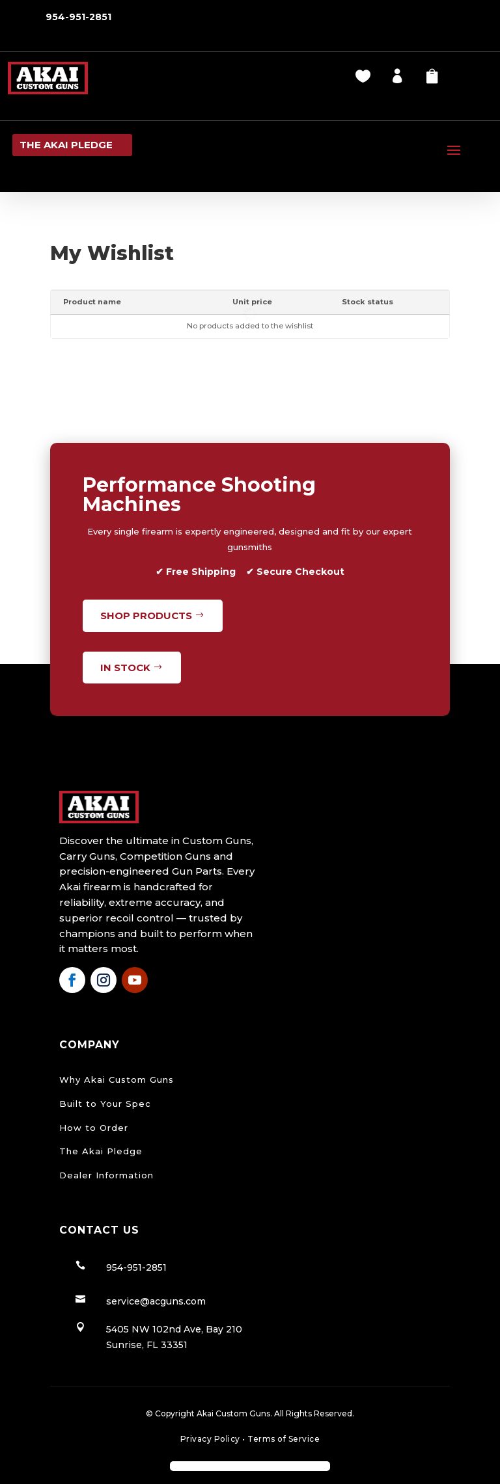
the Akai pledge (66, 145)
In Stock (125, 667)
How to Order (93, 1127)
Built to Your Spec (105, 1103)
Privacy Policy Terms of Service (250, 1439)
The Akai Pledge (101, 1151)
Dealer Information (106, 1175)
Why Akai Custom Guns (116, 1079)
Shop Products (146, 615)
